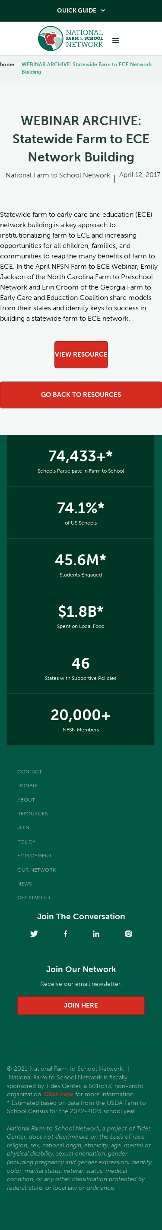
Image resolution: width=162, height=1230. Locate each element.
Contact (29, 772)
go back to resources (81, 395)
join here (81, 1005)
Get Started (33, 898)
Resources (32, 814)
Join (23, 827)
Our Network (36, 870)
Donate (27, 785)
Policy (26, 842)
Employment (34, 856)
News (24, 884)
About (26, 800)
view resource (81, 354)
